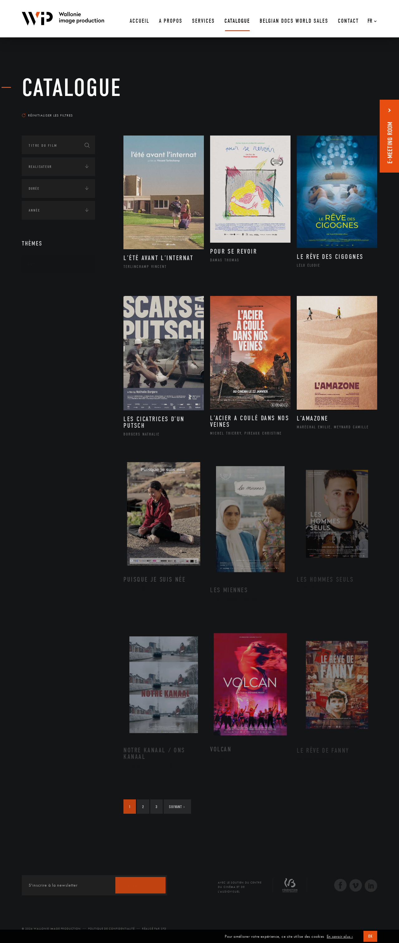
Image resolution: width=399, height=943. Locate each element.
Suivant (177, 806)
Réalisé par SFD (154, 929)
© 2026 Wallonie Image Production (51, 929)
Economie (37, 322)
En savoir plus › (340, 936)
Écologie (37, 303)
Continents (39, 284)
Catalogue (72, 88)
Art (31, 264)
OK (370, 936)
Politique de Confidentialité (111, 929)
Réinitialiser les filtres (47, 115)
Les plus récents (361, 109)
